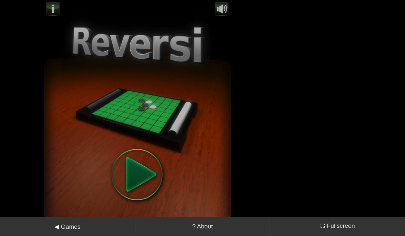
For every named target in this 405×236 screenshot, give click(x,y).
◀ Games (67, 218)
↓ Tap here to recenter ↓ (203, 232)
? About (202, 218)
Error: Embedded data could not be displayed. (137, 104)
